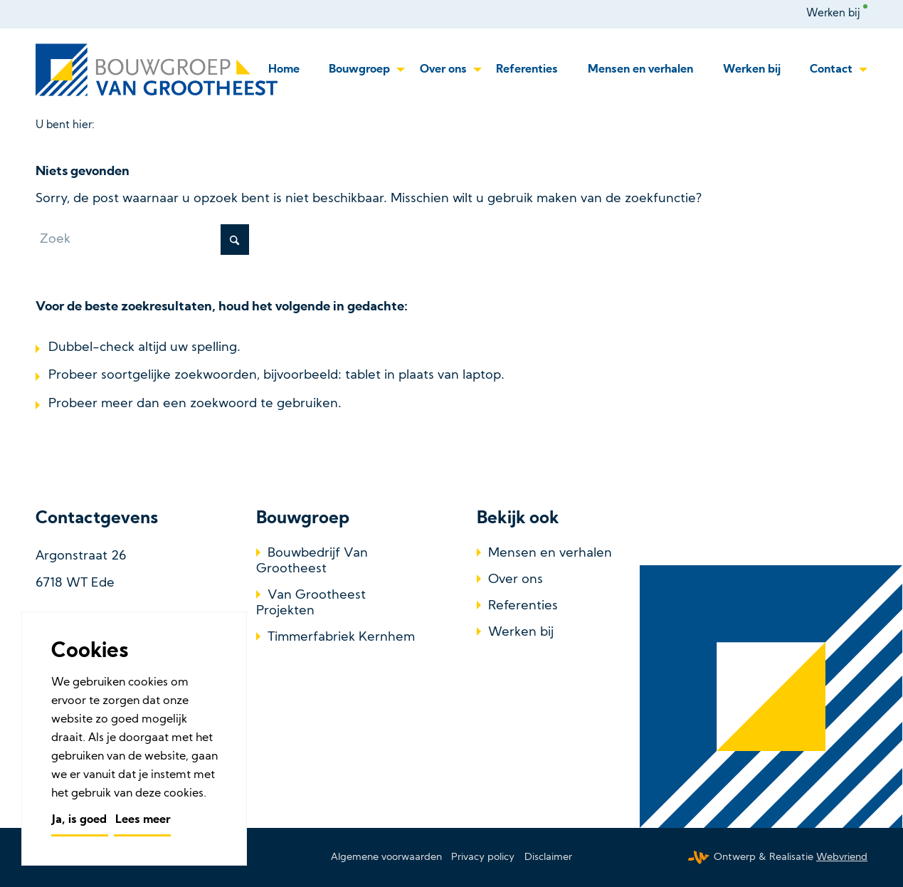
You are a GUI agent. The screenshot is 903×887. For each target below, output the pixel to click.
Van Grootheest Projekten (311, 603)
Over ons (515, 580)
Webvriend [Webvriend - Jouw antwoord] (841, 857)
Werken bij (833, 14)
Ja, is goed (79, 820)
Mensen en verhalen (550, 553)
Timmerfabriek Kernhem (341, 637)
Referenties (523, 606)
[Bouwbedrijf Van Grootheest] (159, 69)
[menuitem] (836, 14)
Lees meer (142, 820)
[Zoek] (142, 239)
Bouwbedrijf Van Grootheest (312, 561)
